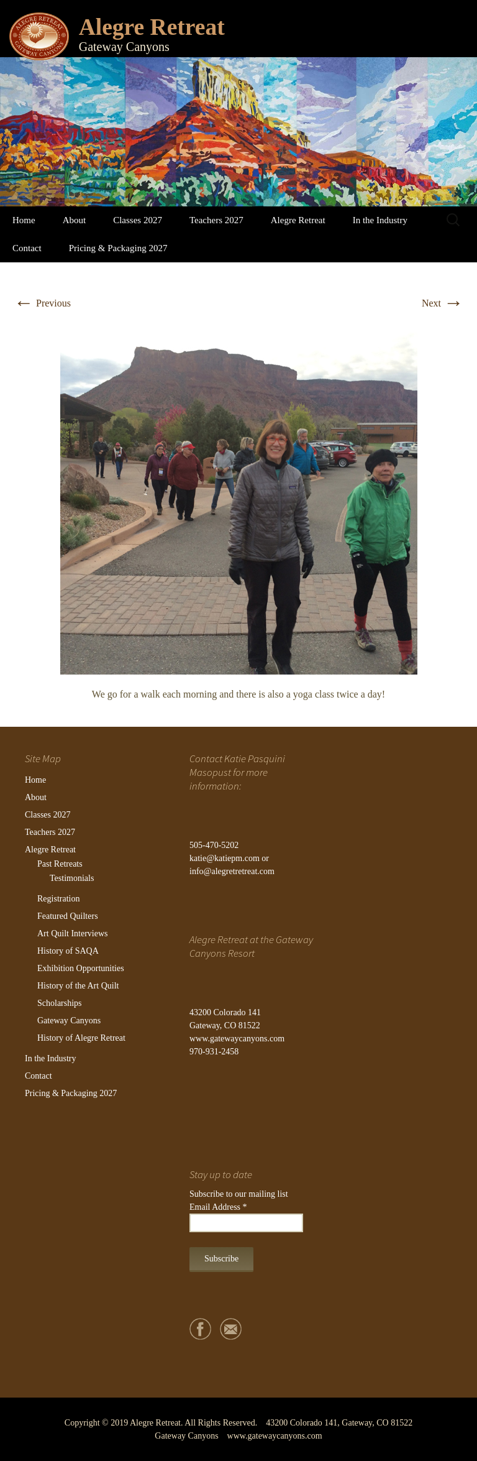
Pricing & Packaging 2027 (118, 248)
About (74, 220)
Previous (42, 303)
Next (442, 303)
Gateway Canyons (69, 1020)
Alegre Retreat (298, 220)
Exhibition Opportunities (80, 968)
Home (23, 220)
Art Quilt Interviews (72, 933)
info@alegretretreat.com (232, 871)
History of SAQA (68, 951)
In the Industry (380, 220)
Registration (58, 898)
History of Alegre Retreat (81, 1038)
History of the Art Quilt (78, 985)
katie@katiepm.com (224, 858)
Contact (27, 248)
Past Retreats (60, 864)
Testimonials (72, 878)
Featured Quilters (67, 916)
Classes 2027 (137, 220)
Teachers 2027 (216, 220)
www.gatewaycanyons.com (236, 1038)
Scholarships (59, 1003)
